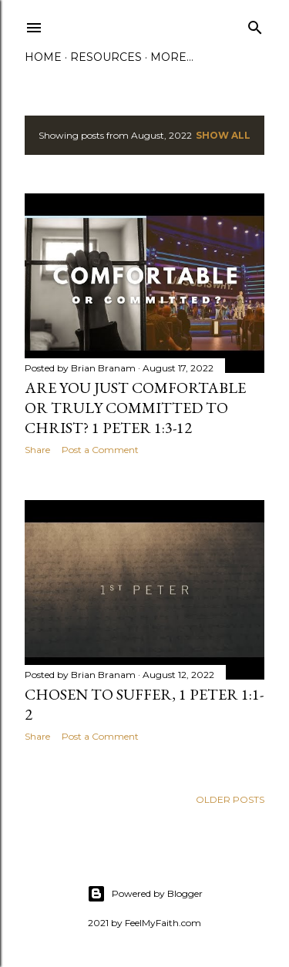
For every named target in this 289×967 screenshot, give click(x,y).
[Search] (255, 24)
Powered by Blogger (145, 894)
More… (171, 57)
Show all (223, 135)
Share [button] (37, 449)
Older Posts (230, 799)
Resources (106, 57)
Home (43, 57)
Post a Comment (100, 449)
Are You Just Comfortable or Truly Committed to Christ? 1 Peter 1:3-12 (135, 408)
